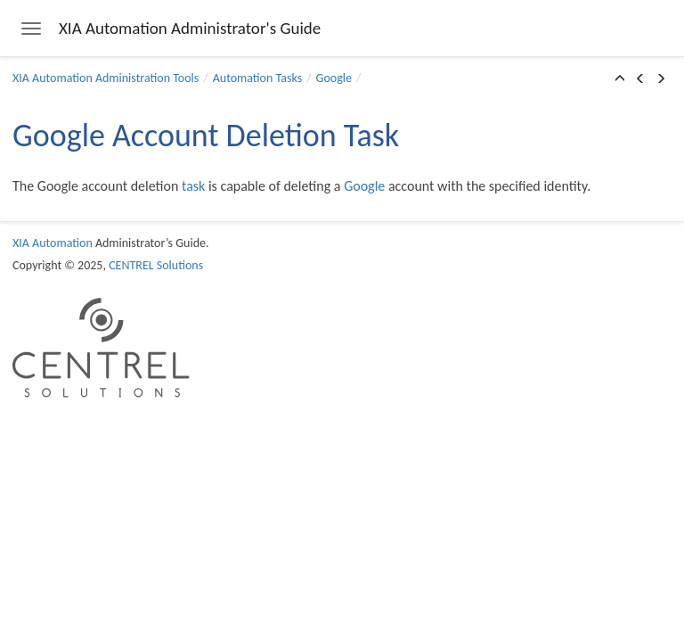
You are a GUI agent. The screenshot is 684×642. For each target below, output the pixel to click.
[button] (620, 79)
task (193, 185)
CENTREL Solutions (156, 265)
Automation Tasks (257, 78)
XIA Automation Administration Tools (105, 78)
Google (334, 78)
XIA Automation (52, 243)
